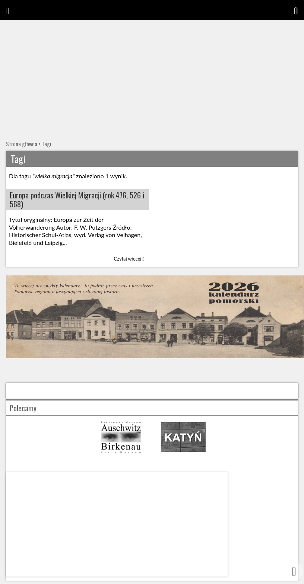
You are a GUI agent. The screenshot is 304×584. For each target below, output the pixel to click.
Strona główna (21, 144)
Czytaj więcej (129, 259)
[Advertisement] (152, 75)
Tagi (46, 144)
